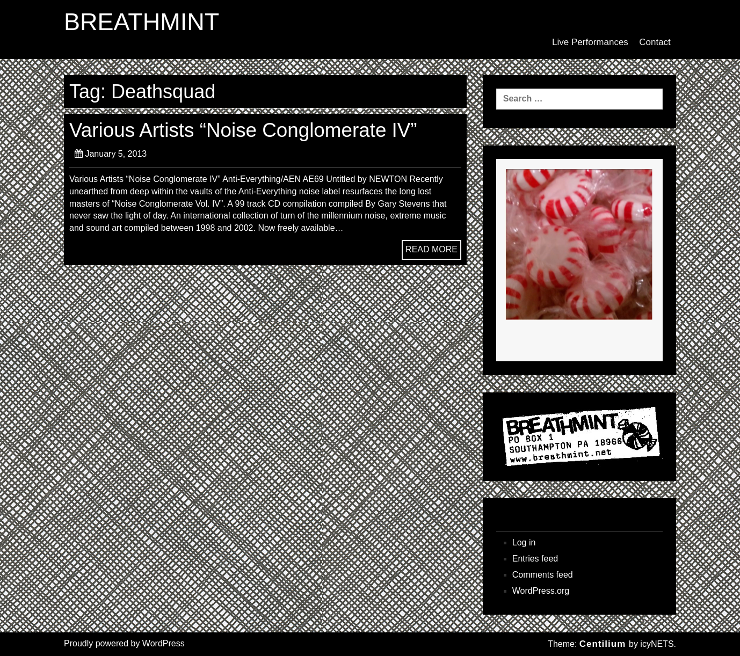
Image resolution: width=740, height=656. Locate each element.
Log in (524, 542)
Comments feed (542, 574)
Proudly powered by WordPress (124, 643)
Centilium (602, 644)
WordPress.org (540, 590)
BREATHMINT (141, 22)
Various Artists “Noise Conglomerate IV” (243, 130)
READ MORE (431, 249)
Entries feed (535, 558)
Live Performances (590, 42)
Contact (655, 42)
